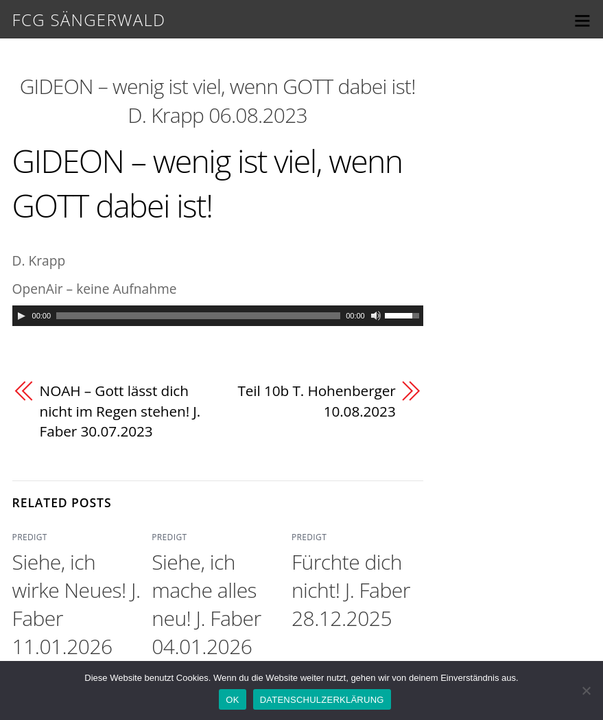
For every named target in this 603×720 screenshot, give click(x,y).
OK (232, 700)
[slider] (198, 315)
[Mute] (375, 315)
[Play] (21, 315)
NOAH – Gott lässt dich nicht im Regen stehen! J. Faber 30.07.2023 (120, 411)
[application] (217, 315)
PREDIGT (29, 537)
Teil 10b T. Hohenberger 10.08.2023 (316, 401)
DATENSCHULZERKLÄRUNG (322, 700)
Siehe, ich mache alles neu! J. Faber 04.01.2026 (206, 604)
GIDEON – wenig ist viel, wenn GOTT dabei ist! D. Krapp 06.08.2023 (218, 100)
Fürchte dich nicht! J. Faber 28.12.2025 (351, 590)
